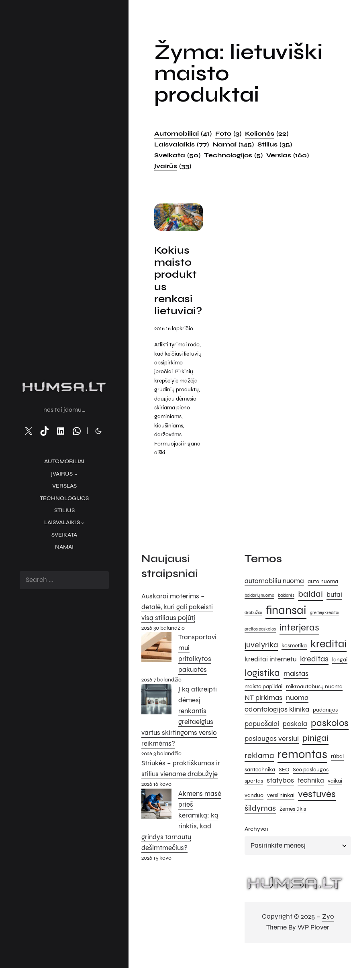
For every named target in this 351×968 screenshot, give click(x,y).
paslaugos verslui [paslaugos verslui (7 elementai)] (272, 751)
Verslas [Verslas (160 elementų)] (287, 155)
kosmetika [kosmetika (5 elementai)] (294, 659)
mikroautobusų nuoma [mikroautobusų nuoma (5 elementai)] (314, 699)
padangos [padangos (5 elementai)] (325, 723)
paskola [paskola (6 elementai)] (295, 737)
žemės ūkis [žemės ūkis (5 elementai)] (293, 822)
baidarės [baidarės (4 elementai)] (286, 609)
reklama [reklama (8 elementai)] (259, 769)
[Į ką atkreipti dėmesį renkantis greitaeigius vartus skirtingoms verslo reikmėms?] (156, 715)
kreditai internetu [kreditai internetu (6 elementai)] (270, 673)
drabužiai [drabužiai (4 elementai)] (253, 626)
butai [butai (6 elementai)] (334, 608)
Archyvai (256, 842)
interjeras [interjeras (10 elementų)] (299, 641)
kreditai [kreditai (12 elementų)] (328, 657)
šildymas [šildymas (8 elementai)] (260, 822)
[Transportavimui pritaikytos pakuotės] (156, 662)
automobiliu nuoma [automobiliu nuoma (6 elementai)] (274, 595)
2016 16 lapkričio (173, 341)
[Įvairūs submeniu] (76, 474)
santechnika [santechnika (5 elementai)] (260, 782)
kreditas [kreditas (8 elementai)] (314, 672)
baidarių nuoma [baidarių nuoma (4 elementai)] (259, 609)
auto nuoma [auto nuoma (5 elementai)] (323, 595)
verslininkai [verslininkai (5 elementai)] (280, 808)
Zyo (328, 929)
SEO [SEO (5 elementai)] (284, 782)
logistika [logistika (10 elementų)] (262, 686)
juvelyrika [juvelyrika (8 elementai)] (261, 658)
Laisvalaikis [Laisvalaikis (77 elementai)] (181, 144)
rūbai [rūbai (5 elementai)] (337, 769)
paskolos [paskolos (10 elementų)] (330, 736)
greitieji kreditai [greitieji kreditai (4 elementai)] (324, 626)
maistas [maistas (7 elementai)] (296, 687)
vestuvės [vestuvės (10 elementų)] (317, 807)
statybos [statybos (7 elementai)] (280, 793)
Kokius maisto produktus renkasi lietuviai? (176, 287)
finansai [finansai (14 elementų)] (285, 624)
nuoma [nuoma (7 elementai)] (297, 710)
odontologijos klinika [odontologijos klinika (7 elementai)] (277, 722)
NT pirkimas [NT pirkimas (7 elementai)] (263, 710)
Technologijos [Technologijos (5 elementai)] (233, 155)
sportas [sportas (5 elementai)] (254, 794)
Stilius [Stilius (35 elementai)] (274, 144)
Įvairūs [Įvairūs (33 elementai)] (172, 166)
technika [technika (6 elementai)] (311, 794)
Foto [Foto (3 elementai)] (228, 133)
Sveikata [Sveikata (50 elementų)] (177, 155)
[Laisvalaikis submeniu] (82, 522)
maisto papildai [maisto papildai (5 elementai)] (263, 699)
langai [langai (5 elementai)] (339, 672)
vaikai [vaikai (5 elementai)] (335, 794)
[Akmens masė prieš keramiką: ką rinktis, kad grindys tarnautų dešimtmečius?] (156, 819)
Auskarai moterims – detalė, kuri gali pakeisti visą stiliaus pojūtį (177, 620)
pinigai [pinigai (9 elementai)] (315, 751)
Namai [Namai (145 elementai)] (233, 144)
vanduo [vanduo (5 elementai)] (254, 808)
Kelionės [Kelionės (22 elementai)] (266, 133)
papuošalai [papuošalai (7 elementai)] (262, 736)
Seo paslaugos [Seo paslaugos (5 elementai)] (311, 782)
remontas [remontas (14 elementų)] (302, 768)
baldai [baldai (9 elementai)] (310, 607)
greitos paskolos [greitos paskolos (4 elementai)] (260, 642)
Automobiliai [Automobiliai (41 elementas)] (183, 133)
